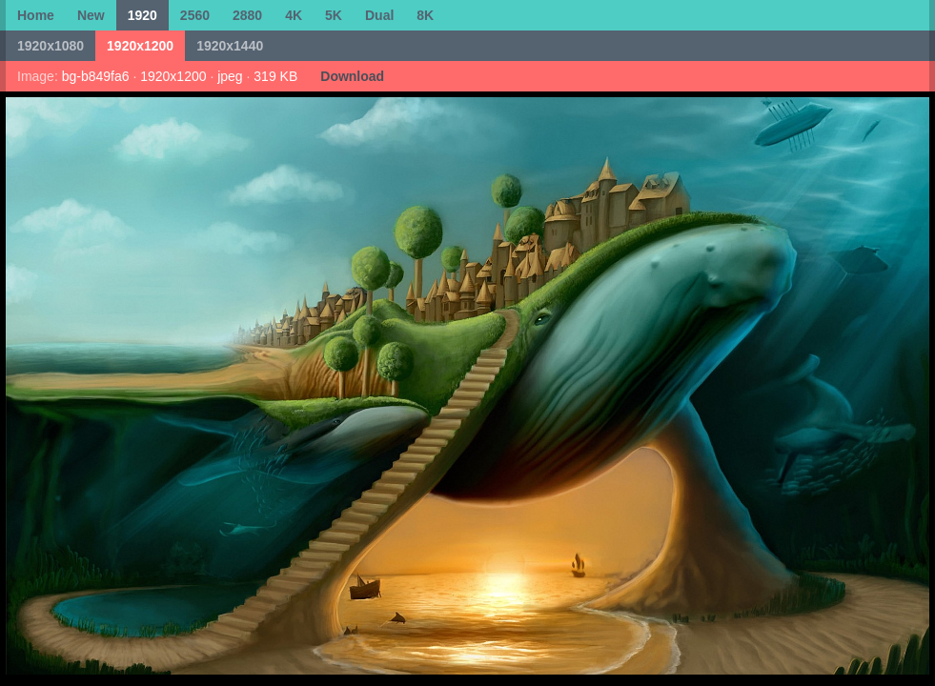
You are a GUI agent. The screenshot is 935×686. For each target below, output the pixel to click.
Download (352, 76)
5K (333, 15)
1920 (142, 15)
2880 (247, 15)
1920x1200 (140, 45)
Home (35, 15)
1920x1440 (229, 45)
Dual (379, 15)
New (91, 15)
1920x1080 (50, 45)
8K (425, 15)
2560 (195, 15)
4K (293, 15)
